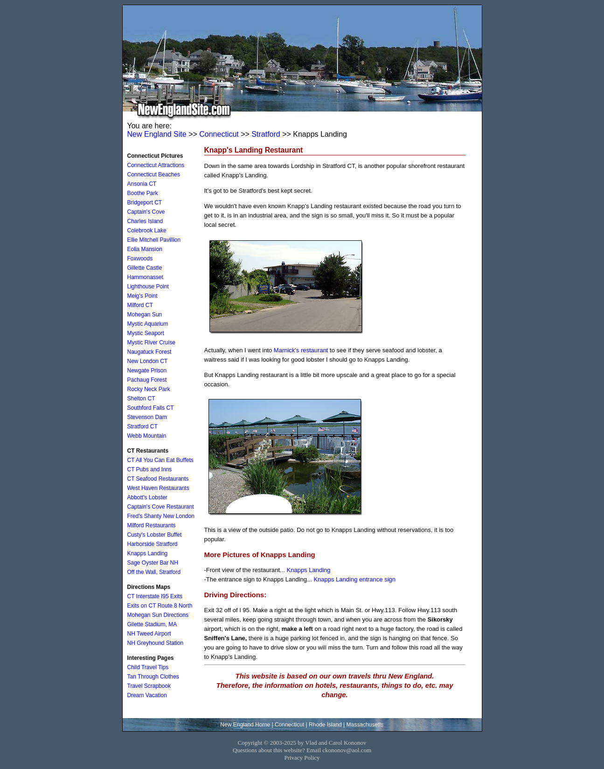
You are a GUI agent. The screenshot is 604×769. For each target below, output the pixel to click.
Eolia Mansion (144, 249)
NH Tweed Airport (149, 633)
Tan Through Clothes (153, 676)
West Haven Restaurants (158, 488)
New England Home (245, 724)
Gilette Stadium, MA (152, 624)
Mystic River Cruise (151, 342)
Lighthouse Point (148, 286)
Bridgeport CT (144, 202)
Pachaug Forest (147, 380)
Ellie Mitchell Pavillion (154, 240)
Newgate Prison (147, 370)
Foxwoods (140, 258)
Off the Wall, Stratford (154, 572)
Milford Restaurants (151, 525)
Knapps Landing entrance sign (354, 579)
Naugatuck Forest (149, 352)
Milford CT (140, 305)
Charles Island (145, 221)
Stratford (265, 134)
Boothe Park (142, 193)
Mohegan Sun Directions (157, 615)
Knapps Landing (309, 569)
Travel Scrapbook (149, 686)
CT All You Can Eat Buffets (160, 460)
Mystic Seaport (145, 333)
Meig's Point (142, 296)
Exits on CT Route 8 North (160, 605)
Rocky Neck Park (148, 389)
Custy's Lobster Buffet (154, 534)
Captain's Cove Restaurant (160, 506)
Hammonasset (145, 277)
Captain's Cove (146, 212)
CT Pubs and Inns (149, 469)
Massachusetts (365, 724)
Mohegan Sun (144, 314)
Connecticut (219, 134)
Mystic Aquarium (147, 324)
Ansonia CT (142, 184)
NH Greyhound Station (155, 643)
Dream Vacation (147, 695)
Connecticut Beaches (153, 174)
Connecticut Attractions (156, 165)
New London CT (147, 361)
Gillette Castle (144, 268)
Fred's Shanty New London (160, 516)
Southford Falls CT (150, 408)
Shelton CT (141, 398)
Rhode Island (325, 724)
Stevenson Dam (147, 417)
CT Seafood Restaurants (158, 478)
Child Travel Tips (148, 667)
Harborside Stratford (152, 544)
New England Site (157, 134)
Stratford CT (142, 426)
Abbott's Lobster (147, 497)
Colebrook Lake (147, 230)
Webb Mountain (147, 436)
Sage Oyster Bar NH (152, 562)
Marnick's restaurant (301, 350)
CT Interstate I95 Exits (155, 596)
